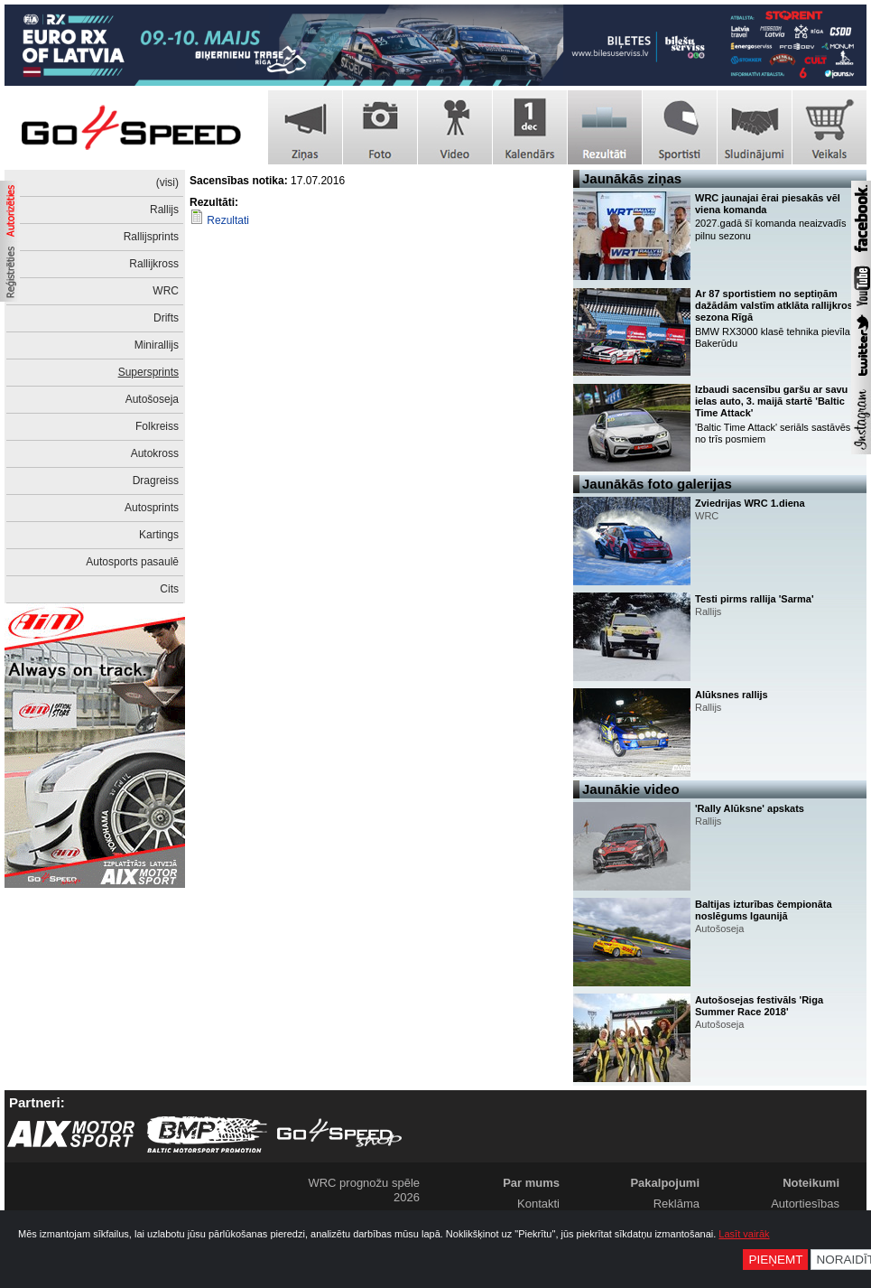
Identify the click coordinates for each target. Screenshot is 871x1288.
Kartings (159, 534)
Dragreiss (156, 480)
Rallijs (164, 209)
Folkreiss (157, 426)
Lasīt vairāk (743, 1233)
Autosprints (152, 507)
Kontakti (538, 1203)
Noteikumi (811, 1183)
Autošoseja (152, 399)
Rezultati (228, 220)
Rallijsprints (151, 236)
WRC (166, 291)
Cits (169, 589)
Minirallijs (156, 345)
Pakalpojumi (665, 1183)
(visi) (167, 182)
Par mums (531, 1183)
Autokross (155, 453)
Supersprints (148, 372)
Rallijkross (154, 263)
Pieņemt (775, 1259)
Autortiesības (805, 1203)
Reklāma (676, 1203)
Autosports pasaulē (132, 561)
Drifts (166, 318)
